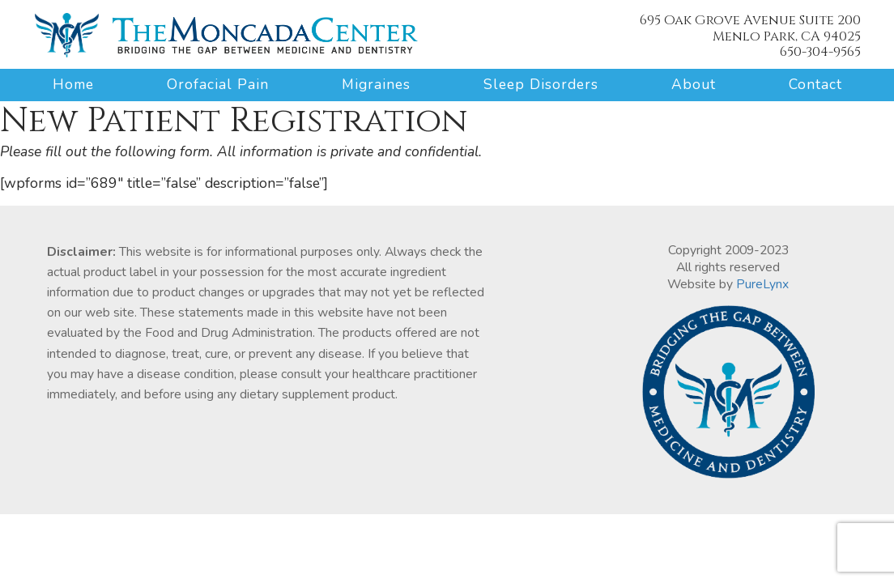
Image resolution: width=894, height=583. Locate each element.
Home (73, 84)
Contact (815, 84)
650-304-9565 (820, 52)
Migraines (376, 84)
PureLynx (762, 284)
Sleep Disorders (540, 84)
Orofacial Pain (218, 84)
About (693, 84)
